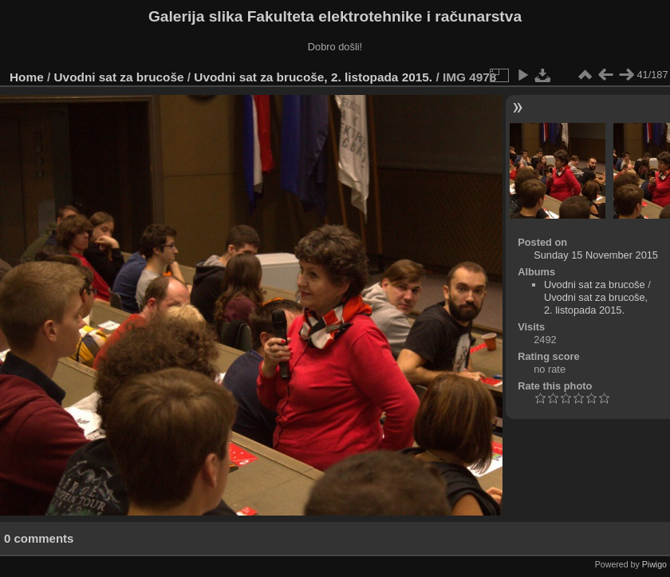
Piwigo (654, 564)
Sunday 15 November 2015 (596, 255)
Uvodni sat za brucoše (119, 77)
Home (27, 77)
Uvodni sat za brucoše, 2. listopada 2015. (313, 77)
